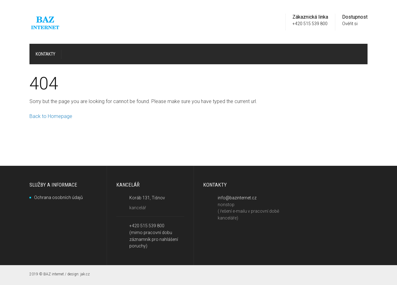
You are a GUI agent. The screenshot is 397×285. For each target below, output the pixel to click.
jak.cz (85, 274)
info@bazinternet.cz (237, 197)
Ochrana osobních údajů (58, 197)
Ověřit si (350, 23)
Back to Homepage (50, 116)
